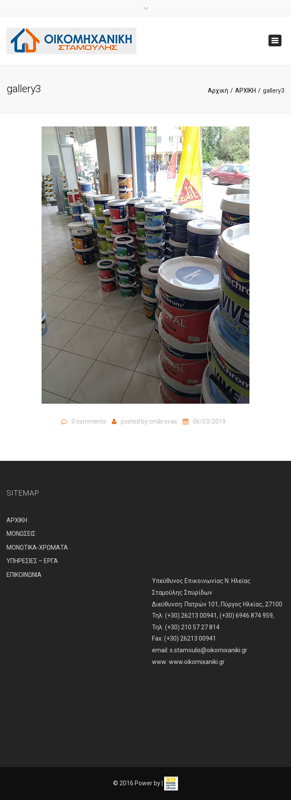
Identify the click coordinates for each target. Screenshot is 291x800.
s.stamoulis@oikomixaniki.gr (208, 650)
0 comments (88, 421)
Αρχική (218, 90)
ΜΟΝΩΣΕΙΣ (21, 533)
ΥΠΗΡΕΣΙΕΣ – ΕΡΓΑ (32, 560)
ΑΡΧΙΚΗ (245, 90)
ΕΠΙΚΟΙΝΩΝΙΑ (24, 574)
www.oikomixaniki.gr (197, 661)
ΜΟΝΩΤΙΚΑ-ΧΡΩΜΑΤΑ (37, 547)
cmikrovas (163, 421)
